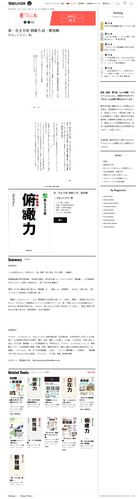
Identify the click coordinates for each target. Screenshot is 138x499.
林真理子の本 (108, 165)
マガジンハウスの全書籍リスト (115, 178)
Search (131, 2)
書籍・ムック (71, 3)
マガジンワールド (20, 3)
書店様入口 (107, 3)
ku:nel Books (108, 217)
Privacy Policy (26, 496)
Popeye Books (109, 220)
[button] (46, 186)
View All (92, 372)
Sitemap (11, 496)
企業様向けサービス (93, 3)
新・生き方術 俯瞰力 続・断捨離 (44, 9)
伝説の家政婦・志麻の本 (113, 172)
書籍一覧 (31, 9)
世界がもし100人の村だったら (115, 175)
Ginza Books (108, 210)
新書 (105, 161)
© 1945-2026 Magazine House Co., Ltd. (117, 496)
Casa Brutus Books (111, 203)
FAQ (124, 2)
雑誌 (62, 3)
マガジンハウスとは (52, 3)
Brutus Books (108, 200)
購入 (60, 220)
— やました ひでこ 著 (63, 198)
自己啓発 (67, 213)
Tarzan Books (108, 227)
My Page (117, 2)
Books (24, 9)
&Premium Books (110, 223)
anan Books (108, 196)
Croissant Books (109, 206)
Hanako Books (109, 213)
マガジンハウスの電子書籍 (113, 182)
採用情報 (81, 3)
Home (19, 9)
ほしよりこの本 (117, 168)
